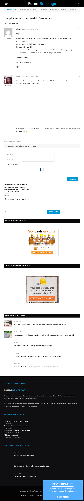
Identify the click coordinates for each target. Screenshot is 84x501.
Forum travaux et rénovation (48, 9)
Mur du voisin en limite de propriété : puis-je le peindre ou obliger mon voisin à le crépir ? (44, 335)
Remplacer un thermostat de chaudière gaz (16, 189)
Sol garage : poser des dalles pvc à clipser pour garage (33, 345)
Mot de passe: (10, 160)
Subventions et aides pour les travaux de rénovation (32, 466)
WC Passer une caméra (11, 435)
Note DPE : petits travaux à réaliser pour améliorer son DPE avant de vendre (40, 324)
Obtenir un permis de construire (25, 477)
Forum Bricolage (24, 9)
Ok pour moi (63, 497)
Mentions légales (41, 495)
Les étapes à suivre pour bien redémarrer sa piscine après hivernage (37, 356)
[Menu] (6, 3)
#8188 (78, 29)
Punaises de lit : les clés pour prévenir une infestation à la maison (37, 367)
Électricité (63, 9)
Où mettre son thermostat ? (12, 191)
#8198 (78, 76)
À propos (23, 495)
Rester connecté (13, 164)
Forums (34, 9)
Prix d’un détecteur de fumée (24, 455)
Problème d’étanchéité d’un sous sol (16, 421)
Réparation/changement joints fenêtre (17, 430)
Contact (31, 495)
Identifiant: (9, 154)
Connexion (72, 179)
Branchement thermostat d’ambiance (14, 187)
